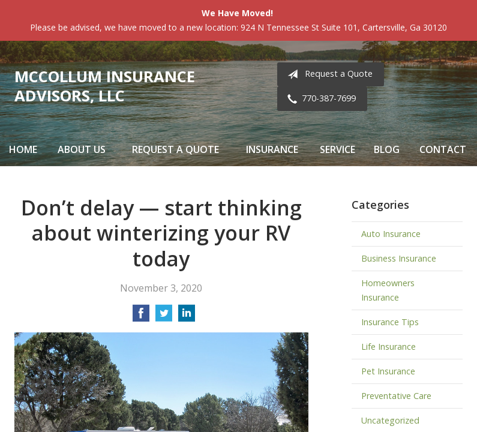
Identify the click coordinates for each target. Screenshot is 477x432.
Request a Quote (328, 74)
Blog (387, 149)
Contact (442, 149)
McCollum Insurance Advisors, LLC (104, 86)
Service (337, 149)
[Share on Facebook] (141, 316)
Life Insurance (388, 346)
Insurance (272, 149)
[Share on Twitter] (163, 316)
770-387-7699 (319, 99)
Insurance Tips (390, 322)
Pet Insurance (388, 371)
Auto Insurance (391, 233)
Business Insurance (398, 258)
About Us (82, 149)
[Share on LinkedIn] (186, 316)
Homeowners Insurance (388, 290)
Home (23, 149)
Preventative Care (396, 395)
